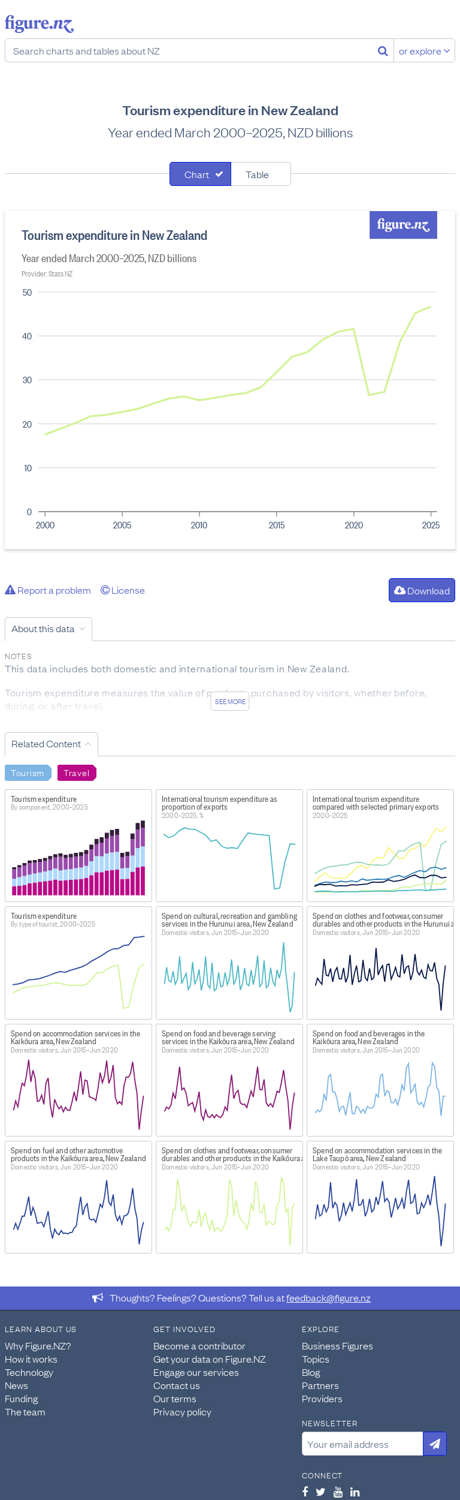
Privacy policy (182, 1411)
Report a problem (48, 589)
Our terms (174, 1398)
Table (257, 174)
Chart (196, 174)
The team (25, 1411)
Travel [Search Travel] (76, 771)
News (16, 1384)
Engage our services (196, 1371)
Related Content (46, 743)
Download (422, 590)
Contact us (176, 1384)
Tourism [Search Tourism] (27, 771)
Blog (311, 1371)
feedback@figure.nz (328, 1297)
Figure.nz (39, 24)
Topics (315, 1358)
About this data (43, 628)
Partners (320, 1384)
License (123, 589)
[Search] (383, 50)
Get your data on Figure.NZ (209, 1358)
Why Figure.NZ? (38, 1345)
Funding (21, 1398)
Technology (29, 1371)
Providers (322, 1398)
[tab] (200, 174)
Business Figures (337, 1345)
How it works (31, 1358)
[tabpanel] (230, 380)
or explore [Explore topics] (424, 50)
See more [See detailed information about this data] (230, 701)
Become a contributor (199, 1345)
